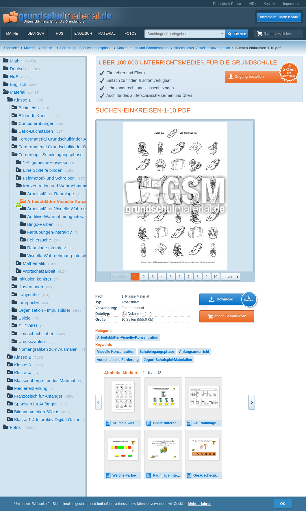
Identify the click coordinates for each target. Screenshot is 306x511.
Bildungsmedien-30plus (38, 412)
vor (230, 277)
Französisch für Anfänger (40, 396)
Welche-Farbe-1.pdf (123, 475)
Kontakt (269, 4)
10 (215, 277)
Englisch (83, 34)
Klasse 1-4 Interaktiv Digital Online (47, 420)
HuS (59, 34)
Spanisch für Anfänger (37, 404)
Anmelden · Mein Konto (279, 17)
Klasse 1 (48, 48)
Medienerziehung (30, 388)
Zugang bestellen (266, 76)
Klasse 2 (25, 357)
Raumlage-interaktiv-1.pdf (164, 475)
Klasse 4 (23, 373)
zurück (121, 277)
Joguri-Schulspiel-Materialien (168, 360)
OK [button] (282, 504)
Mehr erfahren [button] (200, 504)
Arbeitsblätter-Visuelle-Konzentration (202, 48)
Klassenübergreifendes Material (47, 381)
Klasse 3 (25, 365)
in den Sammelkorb (230, 316)
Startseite (11, 48)
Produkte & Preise (227, 4)
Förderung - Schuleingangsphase (85, 48)
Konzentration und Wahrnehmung (142, 48)
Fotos (130, 34)
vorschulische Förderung (118, 360)
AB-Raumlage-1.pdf (204, 423)
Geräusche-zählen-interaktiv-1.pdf (204, 475)
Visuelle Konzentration (115, 352)
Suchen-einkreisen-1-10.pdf (142, 110)
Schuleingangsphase (156, 352)
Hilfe (252, 4)
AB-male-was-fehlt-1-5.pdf (123, 423)
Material (106, 34)
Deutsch (35, 34)
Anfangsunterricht (194, 352)
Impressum (291, 4)
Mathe (12, 34)
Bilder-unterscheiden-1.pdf (164, 423)
